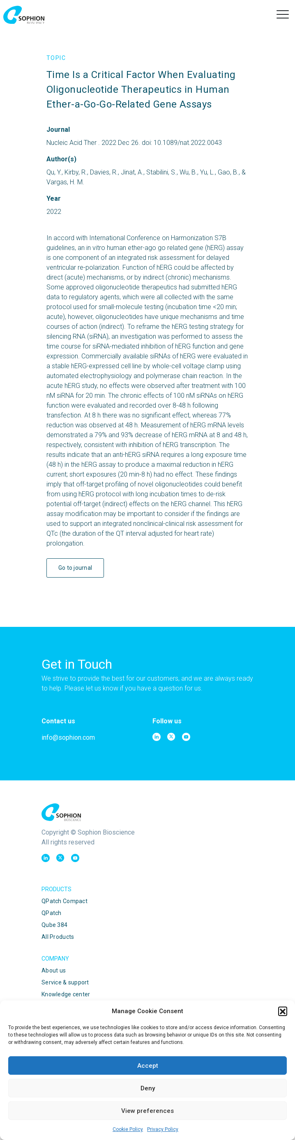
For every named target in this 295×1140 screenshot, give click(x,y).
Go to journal (75, 567)
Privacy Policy (162, 1129)
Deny (148, 1088)
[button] (283, 1011)
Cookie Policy (128, 1129)
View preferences (147, 1111)
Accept (147, 1065)
